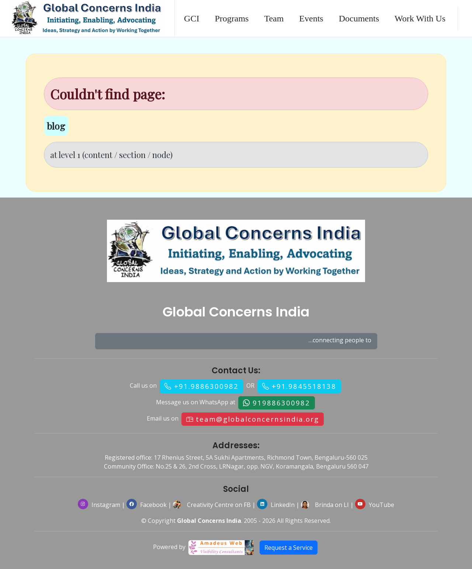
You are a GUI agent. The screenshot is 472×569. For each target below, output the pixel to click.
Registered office (128, 457)
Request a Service (288, 548)
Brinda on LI (332, 505)
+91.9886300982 (206, 386)
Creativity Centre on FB (219, 505)
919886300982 (281, 402)
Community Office (128, 466)
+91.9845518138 (304, 386)
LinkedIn (276, 505)
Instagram (99, 505)
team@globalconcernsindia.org (257, 419)
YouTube (374, 505)
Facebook (146, 505)
